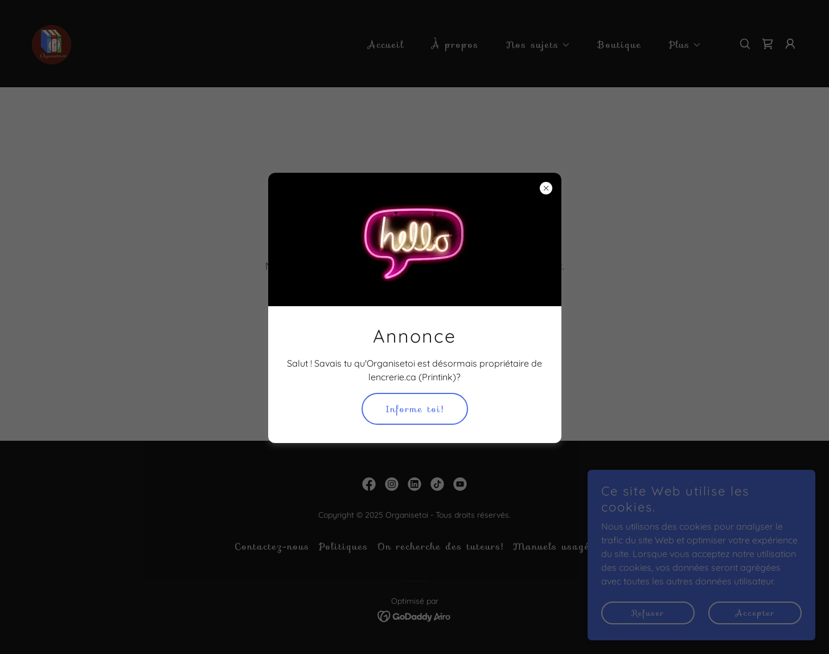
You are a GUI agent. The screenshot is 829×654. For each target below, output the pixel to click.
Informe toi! (414, 409)
